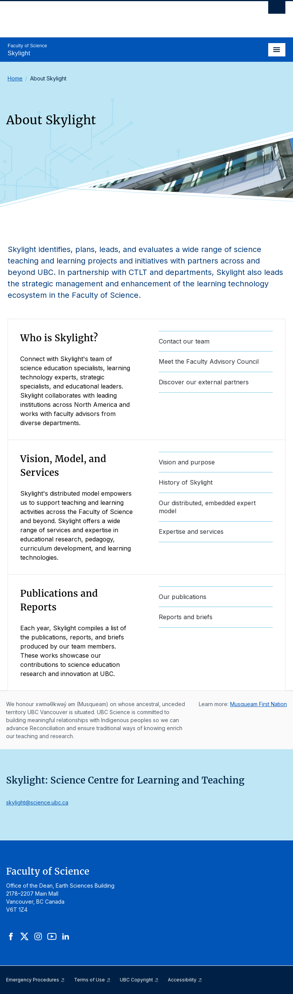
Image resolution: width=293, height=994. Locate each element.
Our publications (182, 597)
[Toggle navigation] (276, 49)
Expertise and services (191, 531)
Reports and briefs (186, 617)
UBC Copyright (139, 980)
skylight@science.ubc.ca (37, 802)
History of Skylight (186, 482)
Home (15, 78)
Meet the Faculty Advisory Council (209, 361)
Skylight (19, 53)
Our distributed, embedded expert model (207, 507)
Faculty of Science (27, 45)
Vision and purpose (187, 462)
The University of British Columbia (105, 15)
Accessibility (185, 980)
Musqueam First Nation (258, 704)
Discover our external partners (204, 382)
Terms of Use (92, 980)
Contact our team (184, 341)
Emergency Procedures (35, 980)
